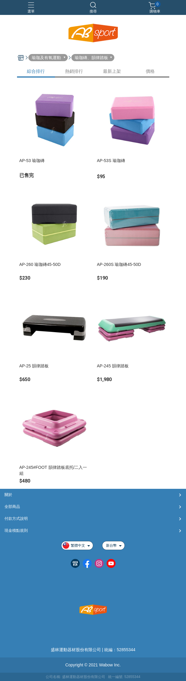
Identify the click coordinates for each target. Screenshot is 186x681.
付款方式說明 (16, 518)
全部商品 (12, 506)
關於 (8, 494)
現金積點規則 (16, 530)
